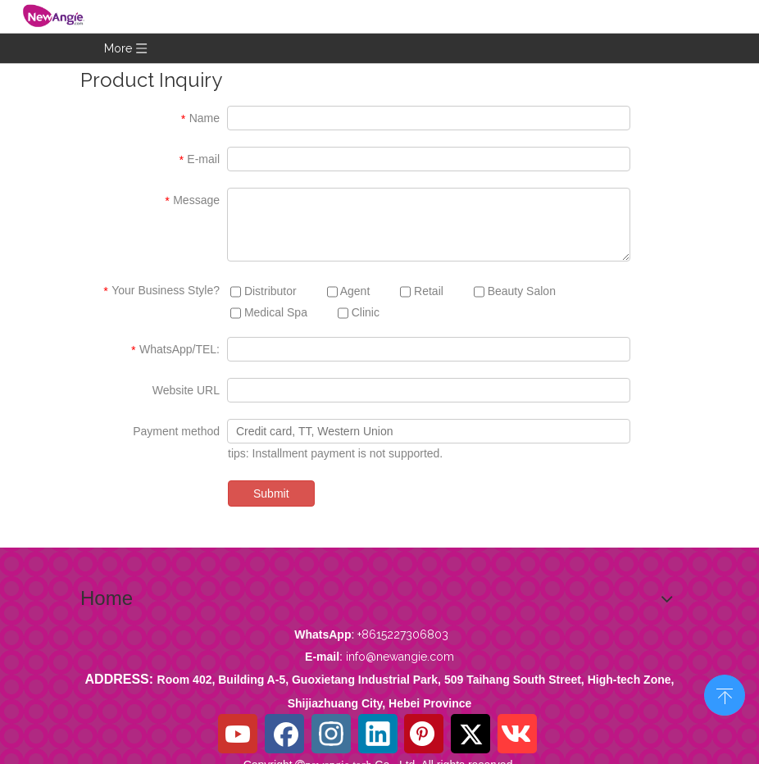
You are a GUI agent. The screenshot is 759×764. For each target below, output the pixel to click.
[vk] (517, 733)
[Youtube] (237, 733)
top (724, 693)
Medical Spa (268, 313)
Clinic (359, 313)
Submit (271, 493)
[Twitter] (470, 733)
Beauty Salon (515, 291)
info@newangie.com (400, 656)
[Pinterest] (423, 733)
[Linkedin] (378, 733)
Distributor (263, 291)
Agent (348, 291)
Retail (421, 291)
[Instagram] (331, 733)
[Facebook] (284, 733)
